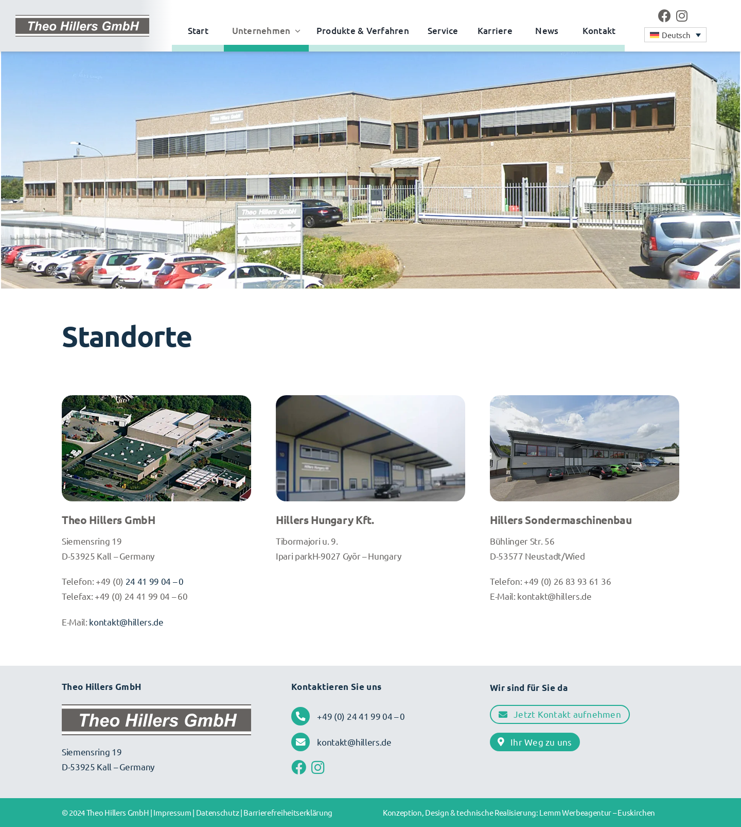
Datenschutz (217, 812)
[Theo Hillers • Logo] (82, 20)
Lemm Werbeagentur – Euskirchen (597, 812)
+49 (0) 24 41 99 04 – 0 (361, 716)
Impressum (172, 812)
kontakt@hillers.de (126, 621)
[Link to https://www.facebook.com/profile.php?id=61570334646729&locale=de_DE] (664, 15)
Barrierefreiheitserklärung (287, 812)
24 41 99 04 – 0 (153, 581)
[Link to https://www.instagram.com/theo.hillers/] (681, 15)
